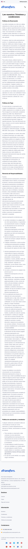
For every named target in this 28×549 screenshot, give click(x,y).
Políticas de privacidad (6, 520)
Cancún (3, 496)
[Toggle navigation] (25, 7)
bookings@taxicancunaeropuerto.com (11, 532)
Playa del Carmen (5, 502)
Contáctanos (4, 514)
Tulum (2, 499)
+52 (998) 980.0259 (7, 529)
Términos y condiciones (6, 517)
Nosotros (3, 511)
